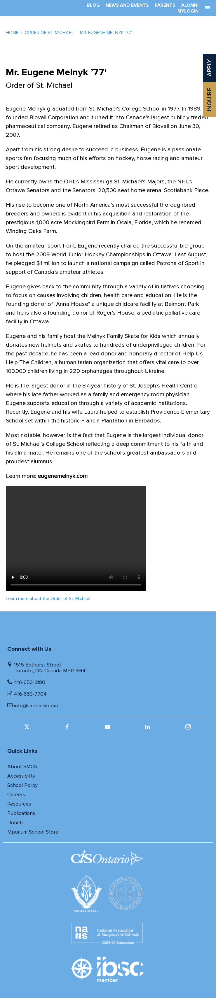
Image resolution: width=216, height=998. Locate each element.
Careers (16, 794)
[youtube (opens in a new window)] (108, 729)
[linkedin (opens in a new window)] (148, 729)
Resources (19, 804)
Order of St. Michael (49, 33)
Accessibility (21, 776)
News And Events (127, 5)
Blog (93, 5)
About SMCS (22, 766)
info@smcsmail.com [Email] (36, 705)
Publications (21, 813)
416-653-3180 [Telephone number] (29, 682)
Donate (16, 822)
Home (12, 33)
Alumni (189, 5)
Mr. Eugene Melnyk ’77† (106, 33)
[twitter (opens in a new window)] (27, 729)
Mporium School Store (32, 832)
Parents (165, 5)
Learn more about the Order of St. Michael (48, 598)
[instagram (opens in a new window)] (188, 729)
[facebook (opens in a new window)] (68, 729)
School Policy (22, 785)
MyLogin (187, 11)
